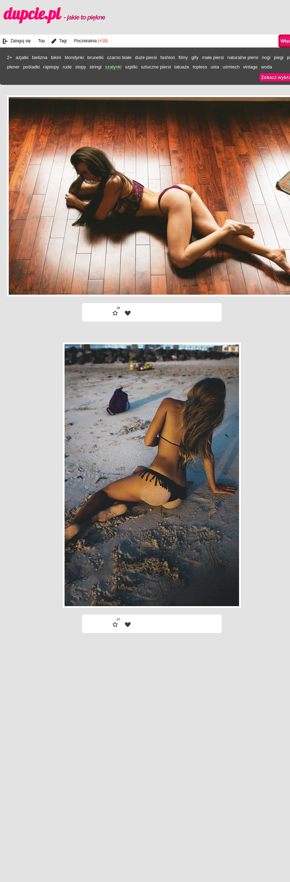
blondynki (74, 57)
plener (13, 66)
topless (200, 66)
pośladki (31, 66)
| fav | (128, 313)
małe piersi (213, 57)
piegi (278, 57)
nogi (266, 57)
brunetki (95, 57)
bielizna (39, 57)
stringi (95, 66)
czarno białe (119, 57)
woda (266, 66)
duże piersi (146, 57)
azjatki (22, 57)
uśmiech (231, 66)
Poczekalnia (90, 40)
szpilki (131, 66)
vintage (250, 66)
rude (67, 66)
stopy (80, 66)
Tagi (63, 40)
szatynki (113, 66)
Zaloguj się (20, 40)
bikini (56, 57)
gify (194, 57)
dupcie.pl (54, 13)
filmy (183, 57)
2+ (9, 57)
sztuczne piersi (156, 66)
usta (214, 66)
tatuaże (181, 66)
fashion (168, 57)
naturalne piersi (242, 57)
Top (41, 40)
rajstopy (51, 66)
